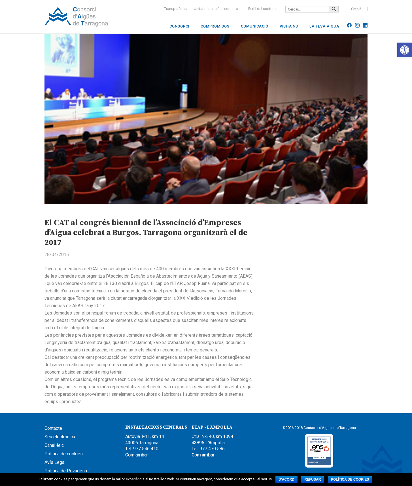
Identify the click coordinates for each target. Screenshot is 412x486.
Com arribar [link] (136, 455)
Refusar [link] (312, 479)
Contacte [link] (53, 428)
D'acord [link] (286, 479)
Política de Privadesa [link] (65, 471)
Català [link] (356, 9)
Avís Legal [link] (54, 462)
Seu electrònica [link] (59, 436)
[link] (404, 50)
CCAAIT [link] (86, 17)
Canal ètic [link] (54, 445)
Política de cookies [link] (63, 453)
